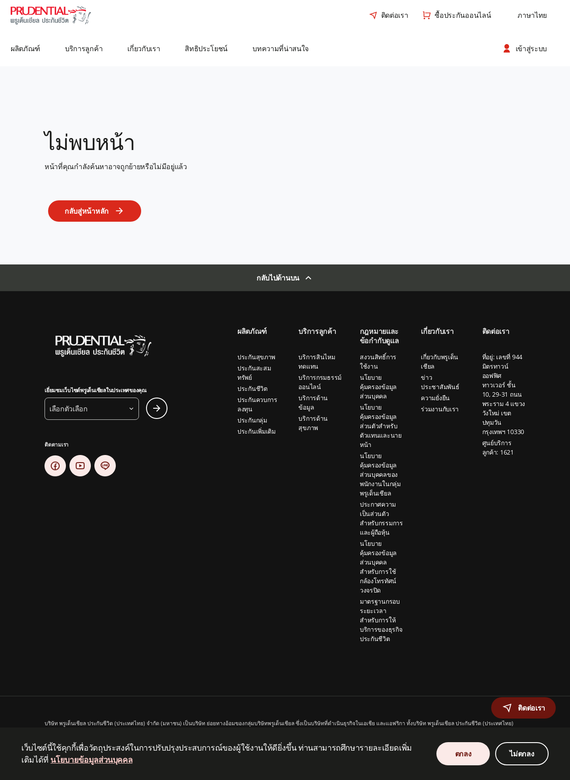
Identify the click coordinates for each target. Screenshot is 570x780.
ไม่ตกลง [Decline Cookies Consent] (521, 754)
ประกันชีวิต (252, 388)
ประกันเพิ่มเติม (256, 431)
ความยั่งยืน (435, 398)
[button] (32, 48)
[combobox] (532, 15)
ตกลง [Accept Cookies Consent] (463, 754)
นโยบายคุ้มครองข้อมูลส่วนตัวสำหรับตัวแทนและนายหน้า (381, 426)
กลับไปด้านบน (277, 278)
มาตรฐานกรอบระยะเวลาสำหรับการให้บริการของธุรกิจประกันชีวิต (381, 620)
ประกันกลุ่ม (252, 420)
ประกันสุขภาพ (256, 357)
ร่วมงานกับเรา (440, 409)
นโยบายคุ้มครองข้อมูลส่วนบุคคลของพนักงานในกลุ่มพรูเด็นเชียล (380, 474)
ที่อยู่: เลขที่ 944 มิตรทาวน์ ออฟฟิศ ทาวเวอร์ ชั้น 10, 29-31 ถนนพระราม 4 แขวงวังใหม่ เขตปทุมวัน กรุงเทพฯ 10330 (503, 394)
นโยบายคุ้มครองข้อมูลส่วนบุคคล (378, 386)
